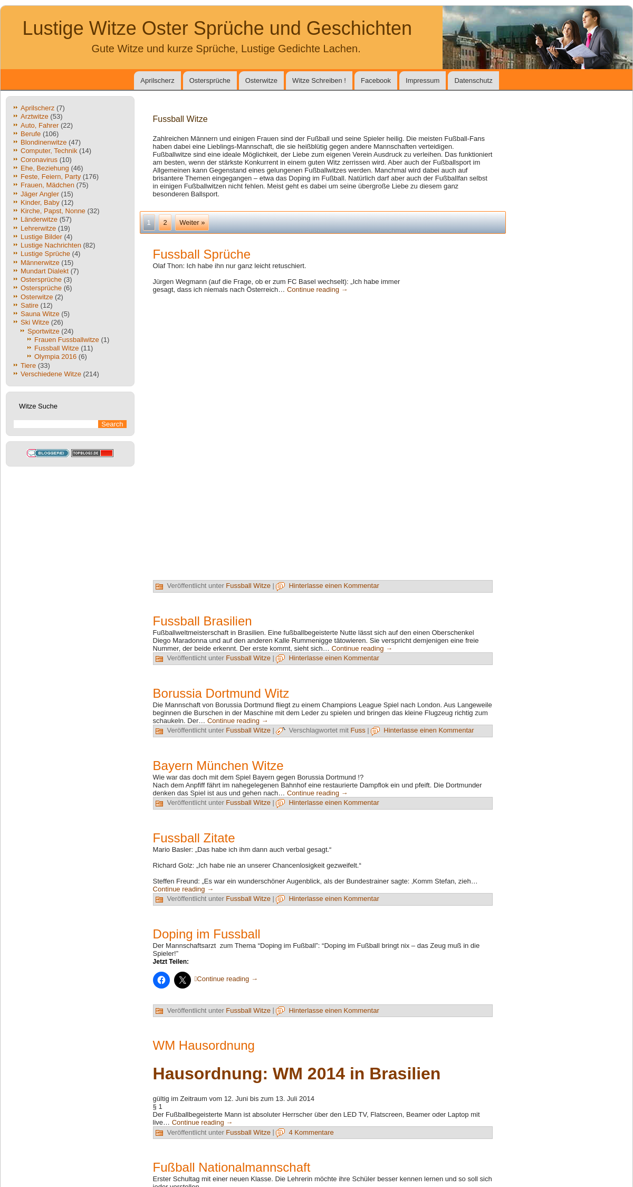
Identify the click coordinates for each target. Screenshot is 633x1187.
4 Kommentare (311, 1132)
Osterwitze (261, 80)
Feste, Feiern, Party (51, 177)
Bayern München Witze (218, 765)
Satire (30, 305)
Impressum (422, 80)
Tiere (28, 365)
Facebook (376, 80)
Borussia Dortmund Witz (221, 693)
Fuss (358, 730)
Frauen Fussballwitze (66, 340)
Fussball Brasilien (202, 621)
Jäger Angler (40, 194)
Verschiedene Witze (51, 374)
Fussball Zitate (194, 838)
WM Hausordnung (204, 1045)
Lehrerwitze (38, 228)
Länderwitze (39, 219)
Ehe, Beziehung (45, 168)
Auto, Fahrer (40, 125)
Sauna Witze (40, 314)
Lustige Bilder (41, 237)
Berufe (31, 134)
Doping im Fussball (207, 934)
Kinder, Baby (40, 202)
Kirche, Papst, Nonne (53, 211)
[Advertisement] (454, 420)
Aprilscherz (157, 80)
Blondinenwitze (43, 142)
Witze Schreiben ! (319, 80)
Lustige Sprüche (45, 254)
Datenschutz (473, 80)
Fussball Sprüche (202, 254)
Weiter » (192, 222)
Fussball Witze (56, 348)
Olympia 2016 (55, 356)
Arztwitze (35, 116)
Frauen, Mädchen (47, 185)
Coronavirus (39, 160)
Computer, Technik (49, 151)
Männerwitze (40, 263)
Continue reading (317, 289)
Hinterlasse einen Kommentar (334, 586)
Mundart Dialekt (45, 271)
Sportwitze (43, 331)
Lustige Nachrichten (51, 245)
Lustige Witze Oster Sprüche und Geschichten (217, 28)
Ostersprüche (210, 80)
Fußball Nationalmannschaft (232, 1167)
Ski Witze (35, 322)
